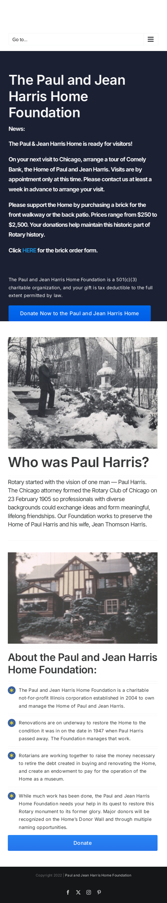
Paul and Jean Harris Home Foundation (98, 875)
